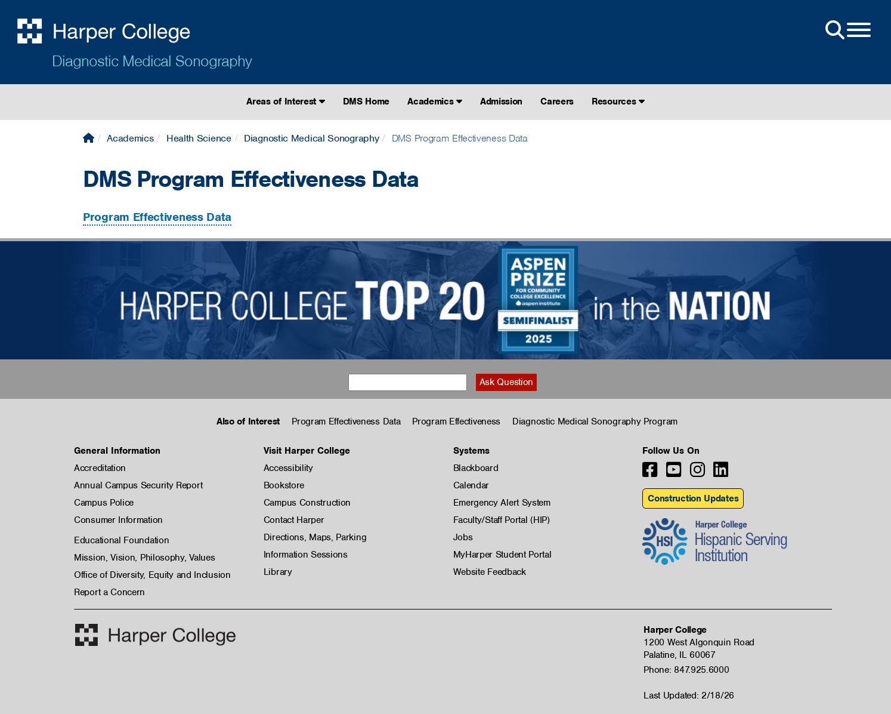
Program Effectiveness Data (157, 217)
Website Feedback (489, 572)
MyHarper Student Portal (502, 555)
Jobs (463, 537)
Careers (557, 101)
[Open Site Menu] (847, 30)
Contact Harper (294, 520)
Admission (501, 101)
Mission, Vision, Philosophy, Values (144, 558)
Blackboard (476, 468)
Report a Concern (109, 592)
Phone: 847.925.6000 (686, 670)
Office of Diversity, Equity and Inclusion (152, 575)
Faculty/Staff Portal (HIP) (501, 520)
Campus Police (104, 503)
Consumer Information (118, 520)
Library (278, 572)
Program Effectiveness (456, 421)
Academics (434, 101)
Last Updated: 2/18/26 (689, 695)
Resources (618, 101)
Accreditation (100, 468)
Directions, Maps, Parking (315, 537)
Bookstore (284, 485)
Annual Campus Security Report (138, 485)
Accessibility (288, 468)
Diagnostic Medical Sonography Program (594, 421)
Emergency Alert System (501, 503)
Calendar (471, 485)
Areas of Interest (285, 101)
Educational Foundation (121, 540)
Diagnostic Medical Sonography (152, 60)
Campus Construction (307, 503)
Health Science (198, 138)
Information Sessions (306, 555)
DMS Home (366, 101)
